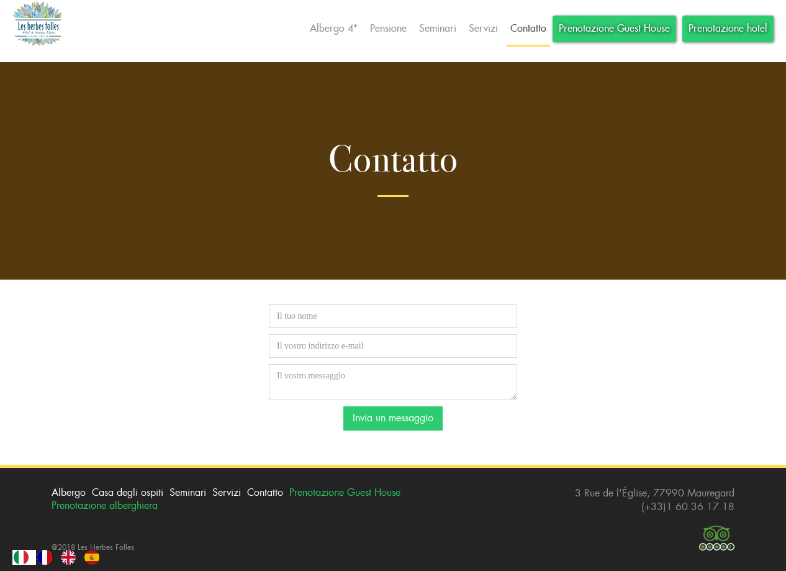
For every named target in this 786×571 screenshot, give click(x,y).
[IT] (24, 557)
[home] (37, 24)
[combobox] (24, 557)
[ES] (95, 557)
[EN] (71, 557)
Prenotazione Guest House (614, 29)
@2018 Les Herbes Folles (93, 547)
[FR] (48, 557)
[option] (48, 557)
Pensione (388, 29)
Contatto (528, 29)
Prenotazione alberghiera (105, 506)
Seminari (437, 29)
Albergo (69, 493)
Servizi (483, 29)
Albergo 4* (334, 29)
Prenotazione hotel (728, 29)
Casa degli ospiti (127, 493)
